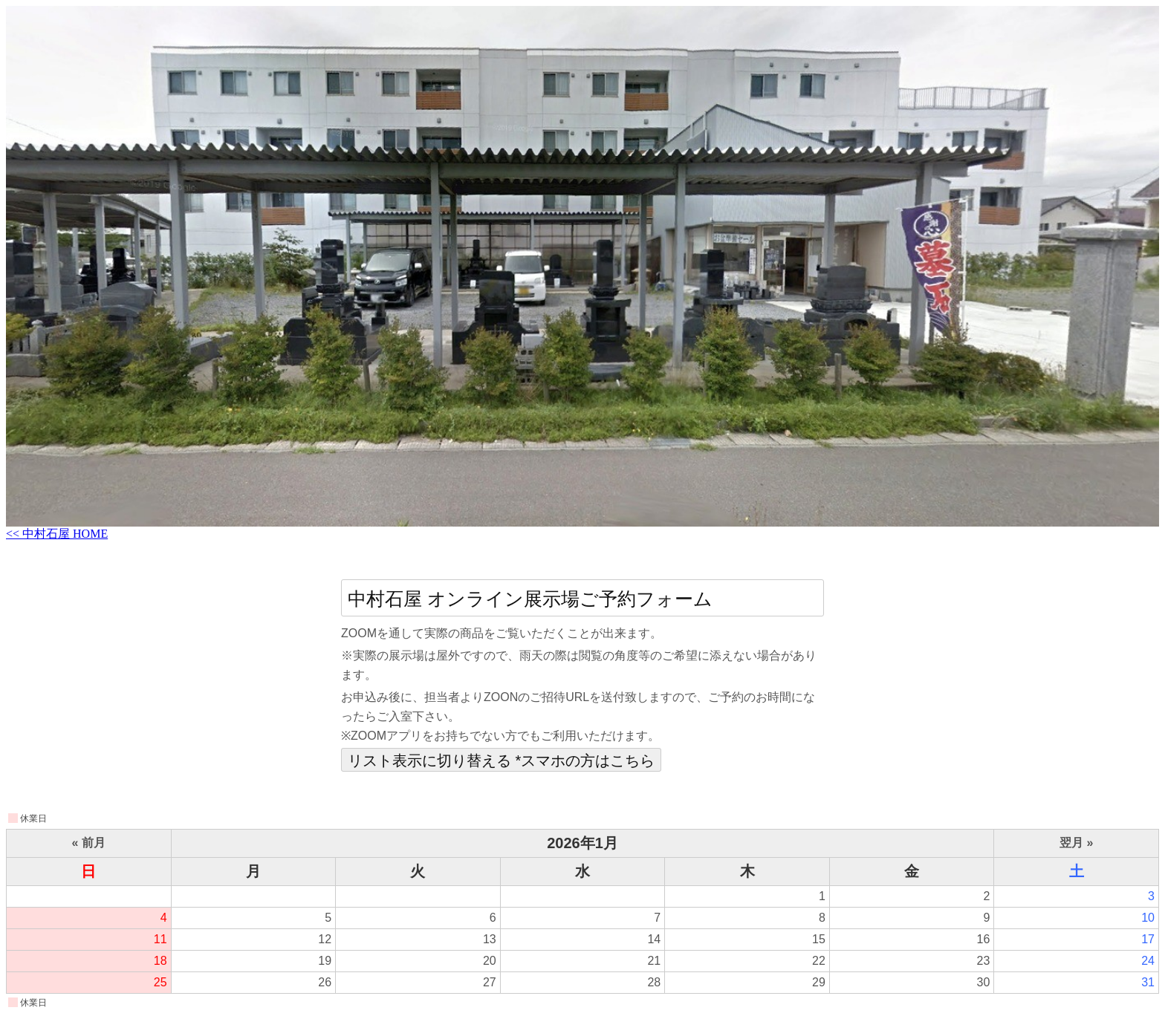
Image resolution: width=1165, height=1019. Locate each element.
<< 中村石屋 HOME (57, 533)
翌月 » (1076, 842)
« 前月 (89, 842)
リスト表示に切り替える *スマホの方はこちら (501, 760)
